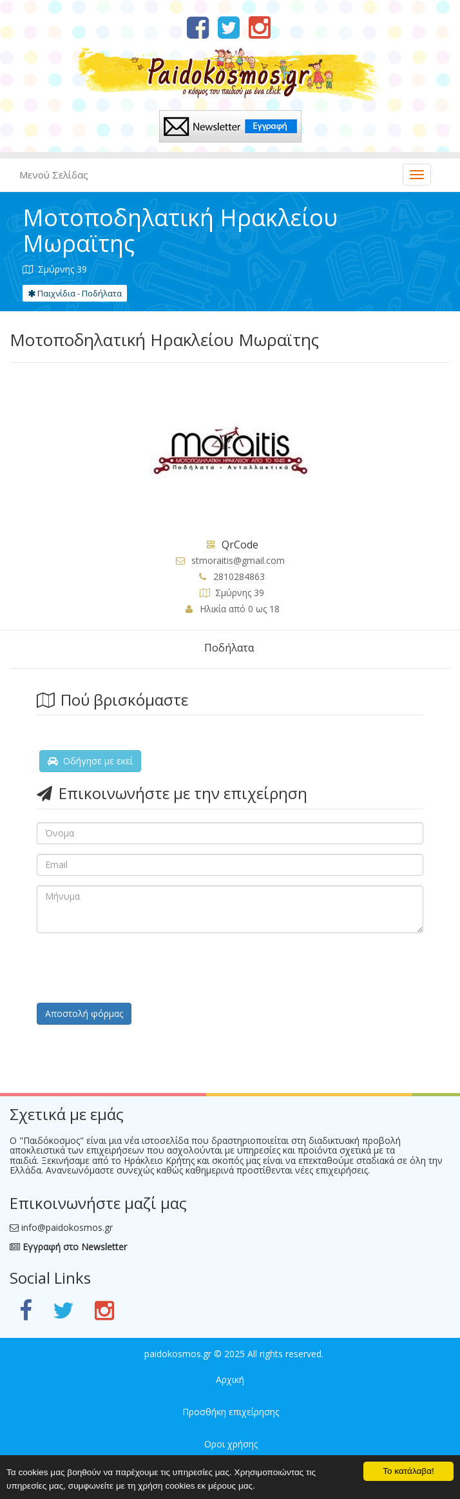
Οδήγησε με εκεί (90, 761)
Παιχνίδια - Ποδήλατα (75, 293)
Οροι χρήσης (231, 1444)
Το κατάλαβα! (408, 1471)
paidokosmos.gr (177, 1354)
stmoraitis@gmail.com (238, 560)
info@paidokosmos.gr (67, 1227)
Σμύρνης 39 (239, 592)
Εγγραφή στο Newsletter (68, 1247)
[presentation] (135, 968)
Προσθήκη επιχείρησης (230, 1412)
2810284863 (239, 576)
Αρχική (230, 1379)
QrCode (230, 544)
